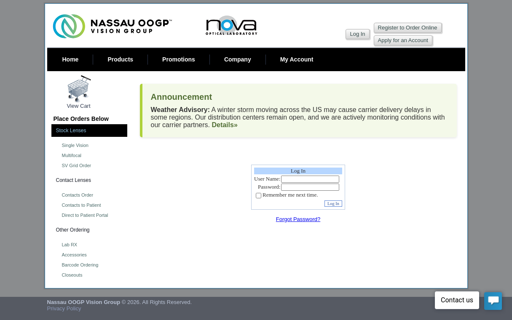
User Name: (267, 179)
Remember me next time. (290, 195)
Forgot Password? (298, 219)
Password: (269, 187)
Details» (224, 124)
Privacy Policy (64, 308)
